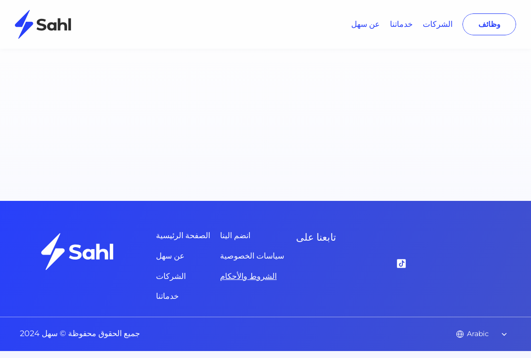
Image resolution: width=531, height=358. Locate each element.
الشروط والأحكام (248, 276)
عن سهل (365, 24)
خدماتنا (401, 24)
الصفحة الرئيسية (183, 235)
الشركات (438, 24)
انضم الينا (235, 235)
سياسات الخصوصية (252, 256)
